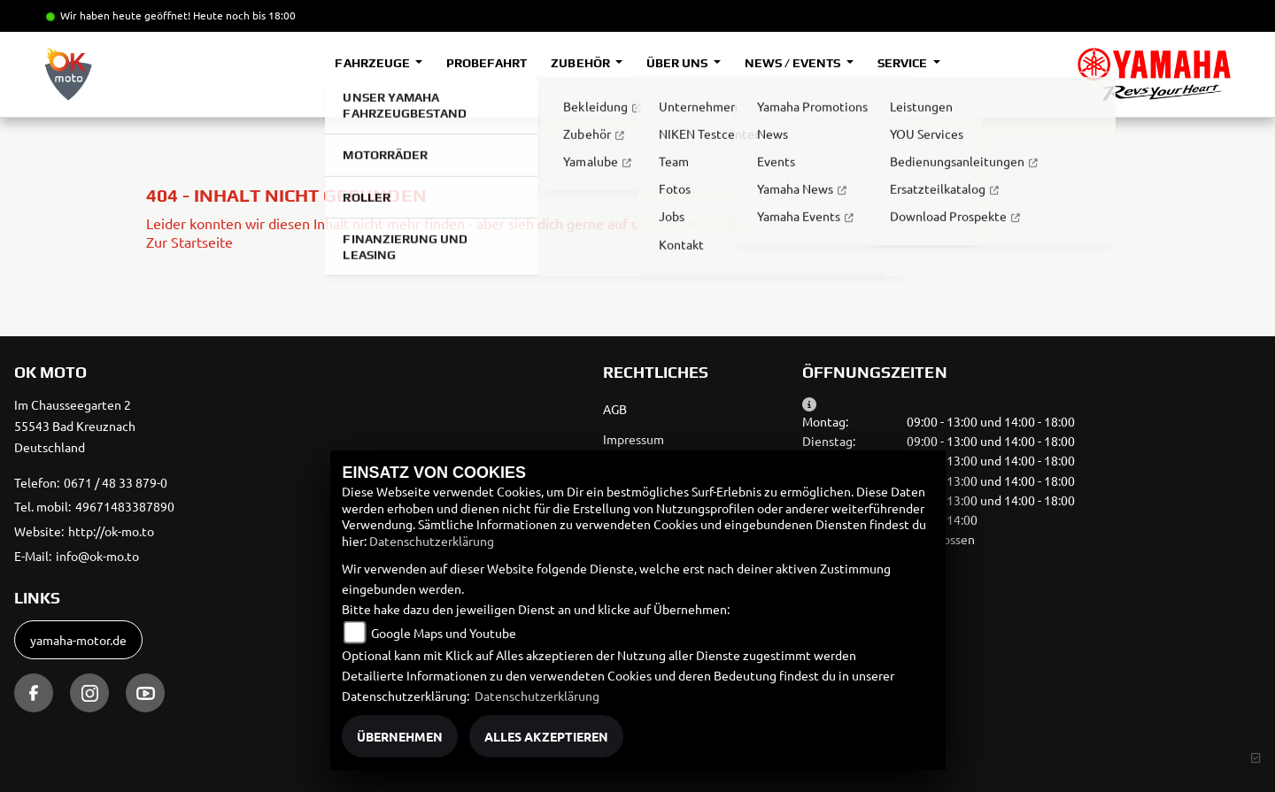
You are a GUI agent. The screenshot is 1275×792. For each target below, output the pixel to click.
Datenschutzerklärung (431, 541)
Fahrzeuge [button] (373, 63)
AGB (615, 409)
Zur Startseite (189, 241)
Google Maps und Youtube (443, 633)
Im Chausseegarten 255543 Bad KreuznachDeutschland (74, 425)
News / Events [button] (794, 63)
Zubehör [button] (581, 63)
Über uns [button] (678, 63)
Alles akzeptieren (546, 736)
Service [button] (903, 63)
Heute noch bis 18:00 (244, 15)
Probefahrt (486, 63)
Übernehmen (400, 736)
